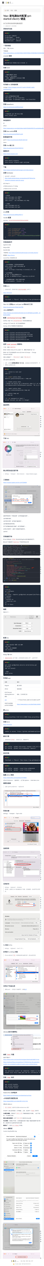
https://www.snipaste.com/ (10, 154)
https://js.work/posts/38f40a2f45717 (13, 214)
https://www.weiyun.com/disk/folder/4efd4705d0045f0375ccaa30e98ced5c (23, 128)
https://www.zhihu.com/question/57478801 (15, 777)
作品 (29, 1261)
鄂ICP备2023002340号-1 (26, 1264)
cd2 (6, 700)
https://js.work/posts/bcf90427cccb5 (13, 134)
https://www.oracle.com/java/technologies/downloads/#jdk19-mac (21, 1059)
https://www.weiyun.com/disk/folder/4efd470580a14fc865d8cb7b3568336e (23, 53)
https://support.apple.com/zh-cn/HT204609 (15, 482)
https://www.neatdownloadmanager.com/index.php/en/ (18, 170)
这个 (26, 989)
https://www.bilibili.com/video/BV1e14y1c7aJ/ (15, 1101)
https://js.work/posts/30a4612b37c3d (17, 140)
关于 (32, 1261)
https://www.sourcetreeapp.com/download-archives (17, 1095)
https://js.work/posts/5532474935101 (13, 148)
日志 (12, 10)
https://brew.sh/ (7, 293)
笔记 (24, 1261)
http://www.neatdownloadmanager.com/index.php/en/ (23, 252)
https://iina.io (11, 255)
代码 (27, 1261)
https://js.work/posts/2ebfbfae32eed (13, 107)
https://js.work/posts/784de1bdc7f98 (13, 307)
